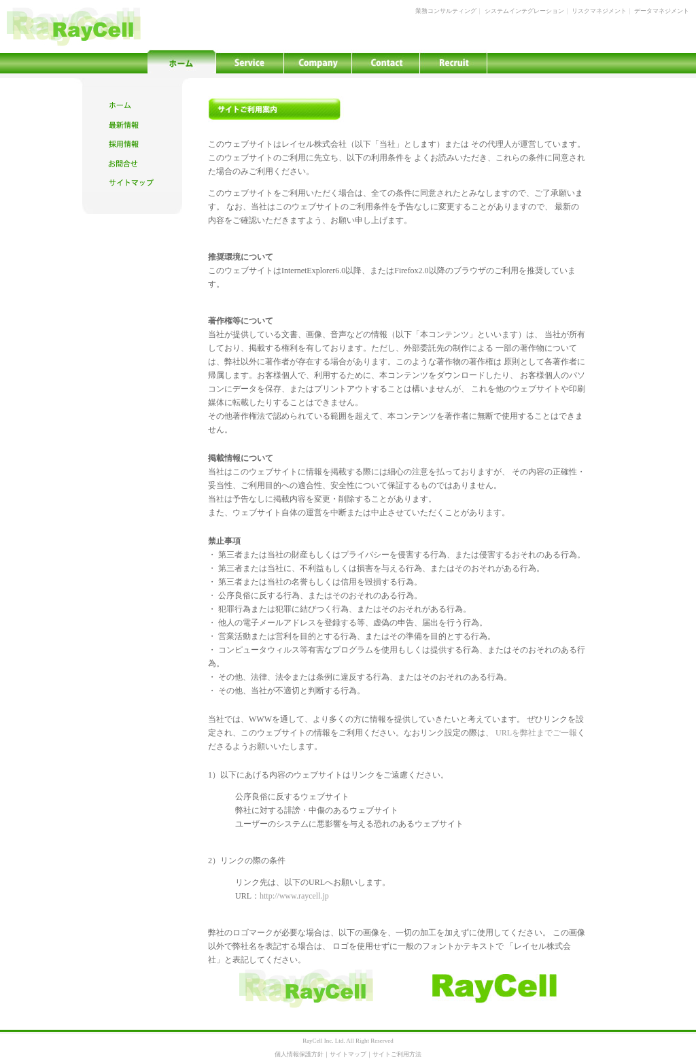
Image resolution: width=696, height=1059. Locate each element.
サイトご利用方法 (396, 1054)
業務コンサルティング (445, 10)
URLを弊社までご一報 (536, 732)
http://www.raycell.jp (294, 896)
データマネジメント (661, 10)
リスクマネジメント (599, 10)
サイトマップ (348, 1054)
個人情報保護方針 (299, 1054)
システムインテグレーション (524, 10)
